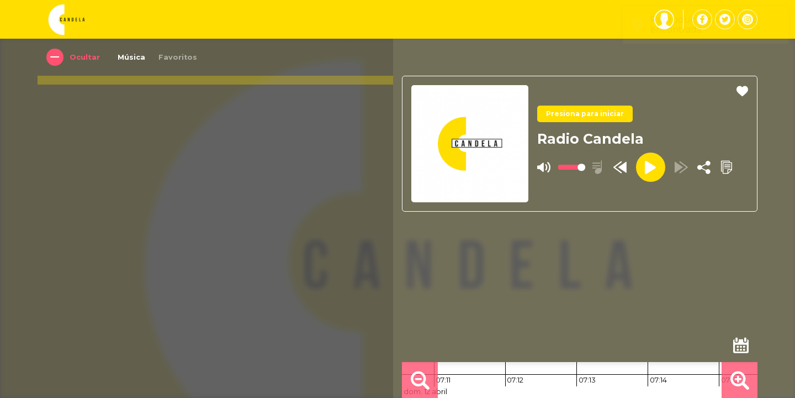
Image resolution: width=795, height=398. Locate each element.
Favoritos (178, 57)
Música (132, 57)
